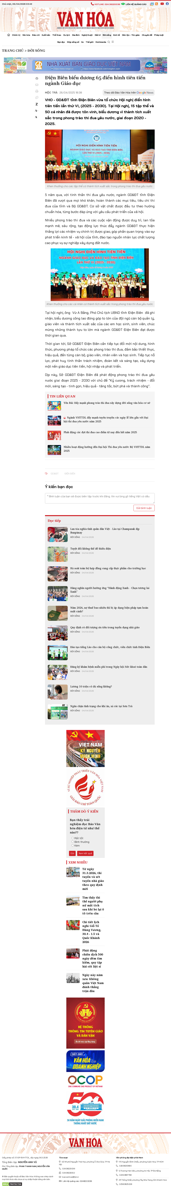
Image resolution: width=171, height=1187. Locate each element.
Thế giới (89, 42)
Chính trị (16, 35)
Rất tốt (77, 838)
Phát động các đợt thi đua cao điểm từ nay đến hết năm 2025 (100, 432)
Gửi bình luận (144, 508)
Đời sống (107, 35)
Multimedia (101, 42)
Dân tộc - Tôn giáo (131, 35)
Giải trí (97, 35)
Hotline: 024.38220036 (105, 4)
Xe (82, 42)
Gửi (72, 853)
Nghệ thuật (87, 35)
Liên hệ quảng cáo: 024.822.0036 (75, 1181)
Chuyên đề (147, 35)
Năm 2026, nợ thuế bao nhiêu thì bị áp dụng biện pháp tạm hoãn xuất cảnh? (109, 609)
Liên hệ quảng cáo (133, 4)
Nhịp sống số (73, 42)
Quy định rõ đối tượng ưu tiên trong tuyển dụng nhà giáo (105, 627)
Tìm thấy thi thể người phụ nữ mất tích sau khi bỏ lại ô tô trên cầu (93, 905)
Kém (76, 845)
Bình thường (80, 841)
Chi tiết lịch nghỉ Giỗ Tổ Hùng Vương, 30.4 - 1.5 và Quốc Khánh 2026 (91, 932)
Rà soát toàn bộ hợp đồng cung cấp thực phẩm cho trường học (108, 568)
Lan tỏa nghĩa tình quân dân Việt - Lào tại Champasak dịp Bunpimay (105, 531)
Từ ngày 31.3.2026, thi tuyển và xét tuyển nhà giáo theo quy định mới (93, 879)
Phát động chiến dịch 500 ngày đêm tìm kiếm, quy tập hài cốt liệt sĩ (92, 958)
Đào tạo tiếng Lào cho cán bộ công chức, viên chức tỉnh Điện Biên (110, 647)
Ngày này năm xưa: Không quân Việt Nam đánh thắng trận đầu (93, 983)
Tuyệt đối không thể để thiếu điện (90, 548)
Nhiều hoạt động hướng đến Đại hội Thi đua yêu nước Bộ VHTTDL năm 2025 (107, 449)
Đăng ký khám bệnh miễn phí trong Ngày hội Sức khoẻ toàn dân (108, 667)
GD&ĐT (54, 473)
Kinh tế (116, 35)
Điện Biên (69, 473)
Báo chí (36, 35)
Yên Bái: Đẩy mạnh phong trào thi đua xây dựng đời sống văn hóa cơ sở (107, 403)
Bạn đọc (61, 42)
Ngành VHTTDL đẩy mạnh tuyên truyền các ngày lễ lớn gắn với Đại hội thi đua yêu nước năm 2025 (106, 419)
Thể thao (56, 35)
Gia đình (76, 35)
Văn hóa (26, 35)
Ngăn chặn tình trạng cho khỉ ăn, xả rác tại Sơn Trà (101, 706)
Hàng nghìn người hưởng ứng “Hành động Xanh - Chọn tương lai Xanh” (109, 590)
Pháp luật (159, 35)
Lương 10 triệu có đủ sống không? (91, 686)
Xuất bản (46, 35)
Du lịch (66, 35)
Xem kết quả (85, 853)
